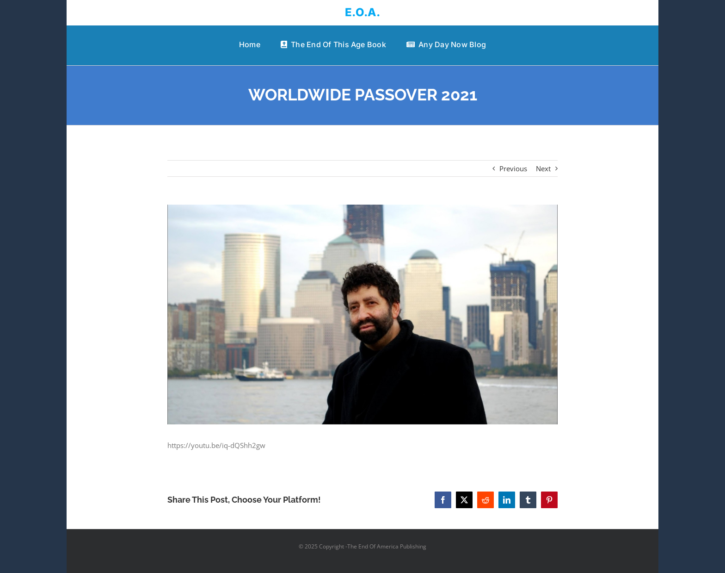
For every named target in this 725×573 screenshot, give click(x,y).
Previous (513, 168)
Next (543, 168)
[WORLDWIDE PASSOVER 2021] (362, 314)
